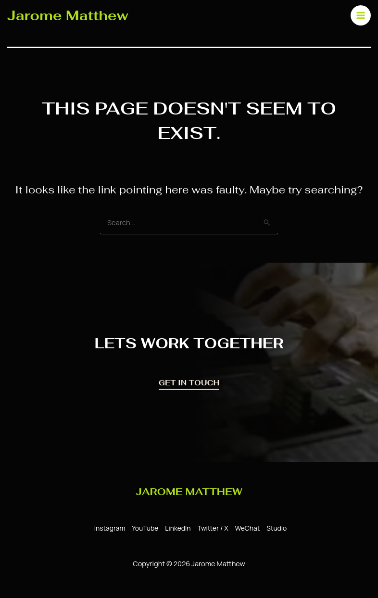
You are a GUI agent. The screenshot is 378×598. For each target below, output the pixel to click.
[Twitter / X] (210, 528)
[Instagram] (109, 528)
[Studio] (274, 528)
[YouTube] (144, 528)
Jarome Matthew (69, 15)
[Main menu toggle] (358, 15)
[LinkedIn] (176, 528)
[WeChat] (245, 528)
